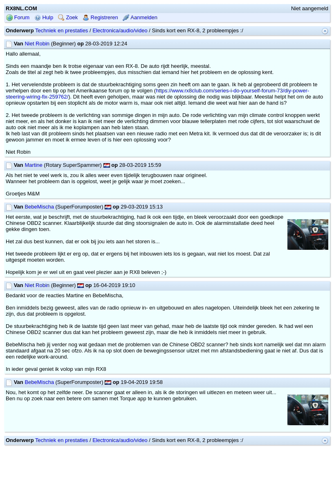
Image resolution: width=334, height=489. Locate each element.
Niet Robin (37, 43)
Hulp (43, 17)
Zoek (68, 17)
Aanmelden (140, 17)
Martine (33, 165)
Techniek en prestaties (61, 30)
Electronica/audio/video (119, 30)
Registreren (100, 17)
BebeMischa (39, 207)
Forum (17, 17)
